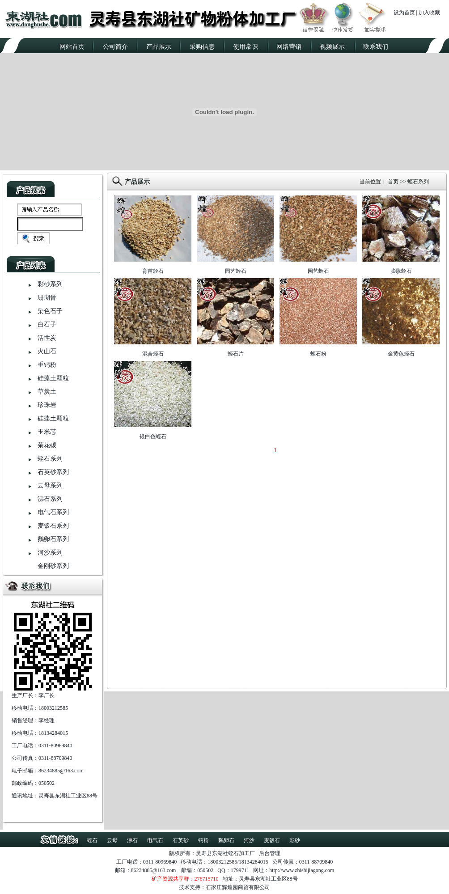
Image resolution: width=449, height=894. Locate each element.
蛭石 (92, 840)
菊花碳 (47, 445)
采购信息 (202, 46)
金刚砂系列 (53, 566)
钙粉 (203, 840)
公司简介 (115, 46)
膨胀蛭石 (401, 271)
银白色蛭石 (153, 436)
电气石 (155, 840)
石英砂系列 (53, 472)
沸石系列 (50, 499)
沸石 (132, 840)
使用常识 (245, 46)
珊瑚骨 (47, 297)
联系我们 (375, 46)
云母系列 (50, 485)
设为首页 (404, 12)
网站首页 (72, 46)
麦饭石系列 (53, 525)
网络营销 (288, 46)
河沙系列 (50, 552)
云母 (112, 840)
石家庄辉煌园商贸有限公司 (238, 887)
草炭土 (47, 391)
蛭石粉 (318, 354)
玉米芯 (47, 431)
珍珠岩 (47, 405)
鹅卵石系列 (53, 539)
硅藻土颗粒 (53, 378)
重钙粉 (47, 364)
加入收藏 (429, 12)
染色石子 (50, 311)
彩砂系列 (50, 284)
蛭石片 (236, 354)
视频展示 (332, 46)
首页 (393, 181)
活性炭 (47, 338)
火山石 (47, 351)
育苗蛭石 (153, 271)
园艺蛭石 (235, 271)
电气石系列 (53, 512)
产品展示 (158, 46)
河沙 (249, 840)
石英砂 (181, 840)
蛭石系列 (50, 458)
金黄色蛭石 (401, 354)
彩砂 (294, 840)
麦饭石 (272, 840)
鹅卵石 (226, 840)
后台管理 (269, 853)
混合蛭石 (153, 354)
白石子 (47, 324)
